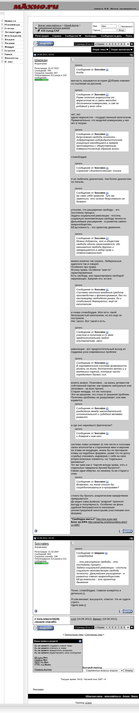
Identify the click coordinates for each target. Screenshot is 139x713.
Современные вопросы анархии (54, 28)
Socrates (41, 544)
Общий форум (71, 25)
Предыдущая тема (74, 634)
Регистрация (42, 36)
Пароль (96, 30)
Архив (126, 696)
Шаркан (41, 60)
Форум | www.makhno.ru (50, 25)
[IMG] (37, 662)
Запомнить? (125, 26)
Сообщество (73, 36)
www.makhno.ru (113, 696)
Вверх (134, 696)
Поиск (129, 36)
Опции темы (99, 49)
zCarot (88, 702)
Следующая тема (93, 634)
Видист (97, 618)
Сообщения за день (111, 36)
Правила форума (43, 669)
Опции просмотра (120, 49)
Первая (99, 44)
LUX (73, 618)
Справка (56, 36)
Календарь (91, 36)
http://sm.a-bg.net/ (106, 519)
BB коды (38, 657)
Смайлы (38, 660)
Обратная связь (94, 696)
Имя (95, 26)
